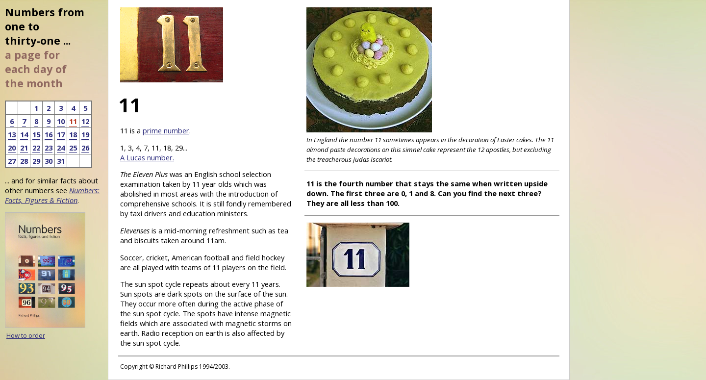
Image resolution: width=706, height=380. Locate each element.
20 (12, 147)
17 (61, 134)
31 (61, 161)
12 (85, 121)
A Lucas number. (147, 157)
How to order (25, 335)
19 (85, 134)
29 (36, 161)
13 (12, 134)
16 (48, 134)
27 (12, 161)
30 (48, 161)
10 (61, 121)
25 (73, 147)
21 (24, 147)
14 (24, 134)
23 (48, 147)
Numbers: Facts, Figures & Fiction (52, 195)
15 (36, 134)
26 (85, 147)
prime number (166, 130)
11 (73, 121)
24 (61, 147)
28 (24, 161)
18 (73, 134)
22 (36, 147)
